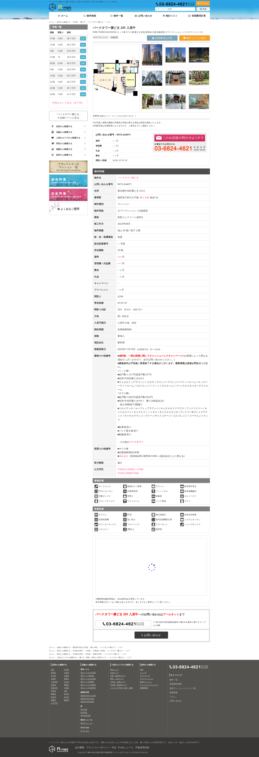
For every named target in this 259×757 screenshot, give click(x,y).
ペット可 (143, 672)
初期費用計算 (197, 15)
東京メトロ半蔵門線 (88, 688)
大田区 (66, 688)
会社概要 (79, 747)
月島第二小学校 (99, 650)
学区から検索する (63, 650)
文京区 (66, 682)
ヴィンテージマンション (149, 685)
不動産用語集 (142, 747)
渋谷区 (66, 672)
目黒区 (53, 685)
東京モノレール (86, 723)
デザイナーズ (145, 675)
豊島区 (66, 685)
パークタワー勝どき (95, 22)
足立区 (66, 697)
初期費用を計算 (162, 38)
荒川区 (66, 694)
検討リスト (170, 15)
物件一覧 (116, 15)
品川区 (53, 675)
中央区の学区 (78, 650)
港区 (52, 669)
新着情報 (174, 692)
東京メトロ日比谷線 (88, 678)
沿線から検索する (63, 647)
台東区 (53, 678)
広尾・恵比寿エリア (117, 675)
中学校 (87, 654)
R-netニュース (125, 747)
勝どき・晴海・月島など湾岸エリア (92, 657)
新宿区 (53, 672)
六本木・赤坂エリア (117, 682)
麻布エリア (114, 669)
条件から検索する (148, 664)
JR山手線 (84, 709)
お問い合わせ (143, 15)
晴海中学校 (97, 654)
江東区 (66, 675)
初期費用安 (144, 688)
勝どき (82, 22)
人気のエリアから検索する (67, 657)
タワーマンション (146, 678)
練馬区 (66, 700)
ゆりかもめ (85, 731)
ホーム (63, 15)
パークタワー (136, 441)
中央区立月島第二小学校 (130, 469)
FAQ (114, 747)
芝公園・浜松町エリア (118, 685)
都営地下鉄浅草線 (87, 701)
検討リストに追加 (195, 38)
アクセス (203, 3)
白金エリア (114, 672)
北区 (65, 691)
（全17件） (68, 102)
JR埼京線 (84, 712)
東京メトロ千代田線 (88, 685)
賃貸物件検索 (176, 683)
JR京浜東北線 (85, 715)
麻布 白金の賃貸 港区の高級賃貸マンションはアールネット (110, 752)
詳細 (83, 38)
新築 (141, 669)
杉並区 (53, 697)
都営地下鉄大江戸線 (80, 647)
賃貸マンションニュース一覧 (183, 688)
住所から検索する (63, 22)
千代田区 (54, 682)
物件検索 (89, 15)
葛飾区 (53, 700)
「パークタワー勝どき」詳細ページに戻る (68, 116)
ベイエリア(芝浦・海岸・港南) (121, 688)
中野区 (53, 691)
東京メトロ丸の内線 (88, 672)
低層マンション (146, 682)
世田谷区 (54, 688)
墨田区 (66, 678)
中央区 (75, 22)
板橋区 (53, 694)
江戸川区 (54, 703)
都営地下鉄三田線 (87, 698)
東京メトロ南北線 (87, 675)
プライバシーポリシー (98, 747)
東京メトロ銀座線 (87, 681)
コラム (173, 696)
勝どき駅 (144, 197)
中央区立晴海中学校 (128, 473)
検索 (203, 9)
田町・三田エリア (117, 678)
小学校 (87, 650)
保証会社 (123, 456)
